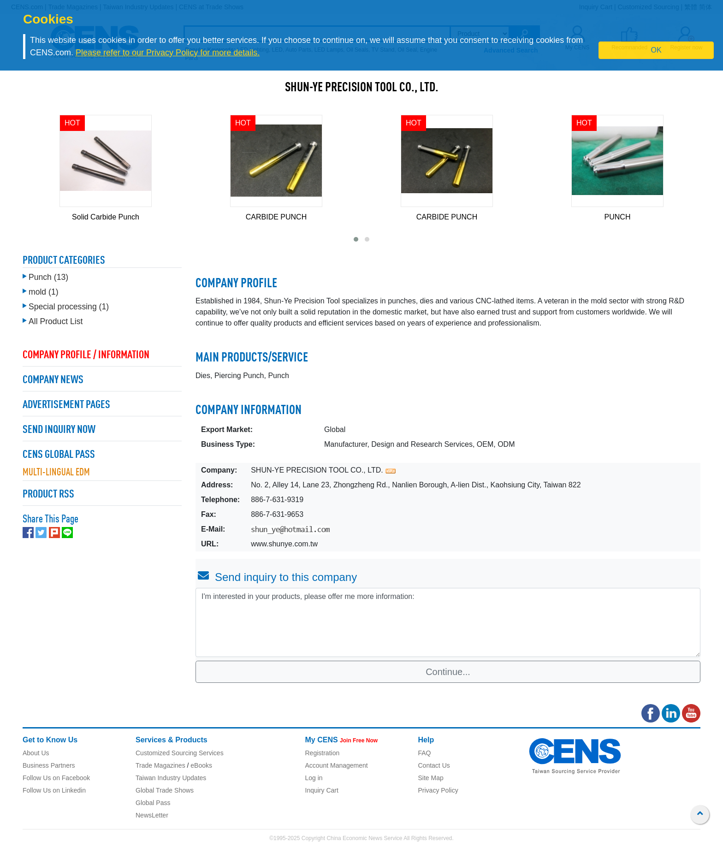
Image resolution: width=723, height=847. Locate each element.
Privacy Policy (438, 790)
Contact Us (434, 765)
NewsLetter (152, 815)
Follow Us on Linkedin (54, 790)
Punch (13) (48, 277)
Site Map (431, 778)
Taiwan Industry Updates (171, 778)
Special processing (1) (69, 306)
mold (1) (44, 291)
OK (656, 50)
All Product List (56, 321)
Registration (322, 753)
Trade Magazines (160, 765)
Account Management (336, 765)
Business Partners (49, 765)
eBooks (201, 765)
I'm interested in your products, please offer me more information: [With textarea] (448, 622)
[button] (356, 239)
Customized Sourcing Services (180, 753)
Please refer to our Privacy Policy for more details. (168, 52)
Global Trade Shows (165, 790)
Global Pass (153, 802)
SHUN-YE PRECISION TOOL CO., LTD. (362, 88)
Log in (314, 778)
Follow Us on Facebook (56, 778)
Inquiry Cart (321, 790)
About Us (36, 753)
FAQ (424, 753)
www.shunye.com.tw (284, 544)
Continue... (448, 672)
